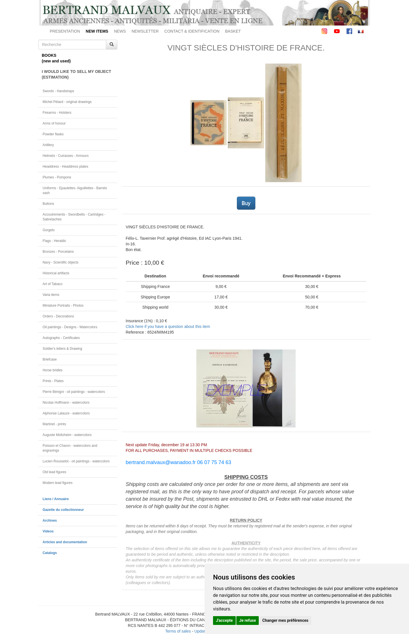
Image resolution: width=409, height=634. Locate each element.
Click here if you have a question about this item (168, 326)
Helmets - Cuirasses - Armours (66, 156)
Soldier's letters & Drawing (62, 349)
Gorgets (49, 230)
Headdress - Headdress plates (65, 166)
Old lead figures (54, 472)
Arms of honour (54, 123)
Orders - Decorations (58, 316)
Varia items (51, 295)
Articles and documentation (65, 542)
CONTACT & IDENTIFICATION (192, 31)
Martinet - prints (54, 424)
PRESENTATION (65, 31)
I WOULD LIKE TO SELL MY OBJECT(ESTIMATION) (76, 74)
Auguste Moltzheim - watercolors (67, 435)
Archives (50, 521)
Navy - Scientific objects (60, 262)
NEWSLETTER (145, 31)
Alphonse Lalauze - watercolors (66, 413)
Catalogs (50, 553)
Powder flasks (53, 134)
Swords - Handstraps (58, 91)
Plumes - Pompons (57, 177)
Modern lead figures (57, 483)
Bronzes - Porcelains (58, 252)
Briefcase (50, 359)
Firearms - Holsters (57, 113)
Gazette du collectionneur (63, 510)
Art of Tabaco (52, 284)
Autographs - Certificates (61, 338)
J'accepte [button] (224, 620)
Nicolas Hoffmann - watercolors (66, 403)
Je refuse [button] (247, 620)
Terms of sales (178, 631)
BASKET (233, 31)
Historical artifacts (56, 273)
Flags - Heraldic (54, 241)
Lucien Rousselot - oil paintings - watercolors (76, 461)
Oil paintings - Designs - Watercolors (70, 327)
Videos (48, 531)
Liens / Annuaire (56, 499)
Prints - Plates (53, 381)
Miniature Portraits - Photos (63, 305)
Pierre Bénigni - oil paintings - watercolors (74, 392)
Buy (246, 203)
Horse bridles (52, 370)
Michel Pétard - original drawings (67, 102)
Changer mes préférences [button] (285, 620)
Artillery (48, 145)
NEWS (120, 31)
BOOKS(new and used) (56, 58)
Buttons (48, 204)
